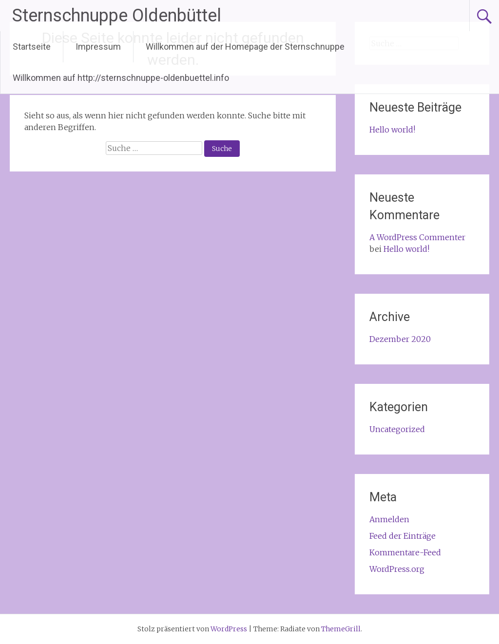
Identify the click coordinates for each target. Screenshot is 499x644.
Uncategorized (397, 429)
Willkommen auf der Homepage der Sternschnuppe (245, 46)
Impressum (98, 46)
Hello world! (392, 129)
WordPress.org (396, 569)
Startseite (32, 46)
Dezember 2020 (400, 339)
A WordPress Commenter (417, 237)
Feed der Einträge (402, 536)
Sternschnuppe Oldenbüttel (116, 15)
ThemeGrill (341, 629)
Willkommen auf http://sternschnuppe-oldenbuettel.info (121, 78)
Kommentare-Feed (405, 552)
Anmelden (389, 519)
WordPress (229, 629)
